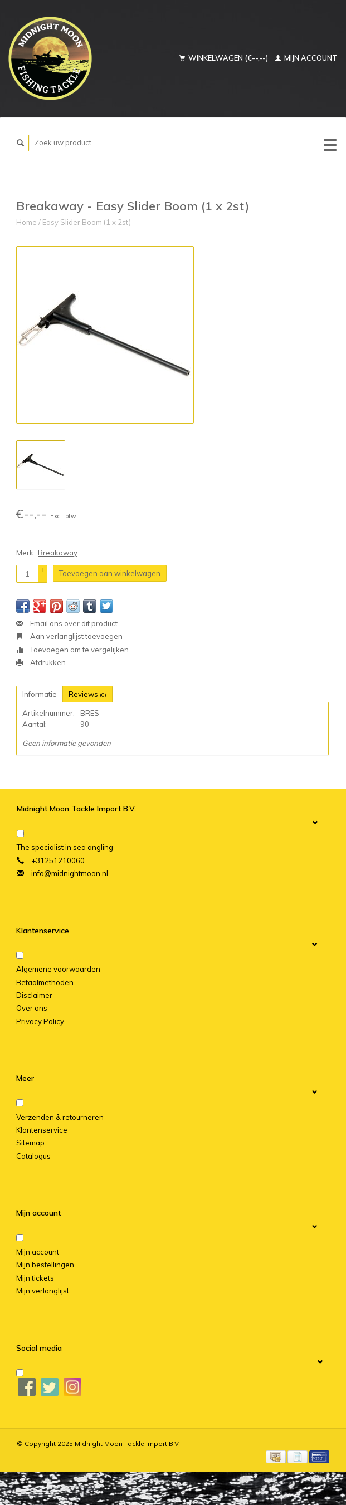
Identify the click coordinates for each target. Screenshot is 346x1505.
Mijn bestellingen (45, 1264)
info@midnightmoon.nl (69, 873)
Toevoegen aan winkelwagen (109, 573)
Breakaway (57, 552)
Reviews (87, 694)
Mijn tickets (35, 1277)
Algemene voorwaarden (58, 969)
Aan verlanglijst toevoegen (69, 636)
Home (26, 222)
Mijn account (306, 57)
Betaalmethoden (45, 982)
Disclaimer (34, 995)
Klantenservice (41, 1129)
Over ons (31, 1008)
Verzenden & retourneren (60, 1117)
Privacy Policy (40, 1021)
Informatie (39, 694)
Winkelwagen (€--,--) (224, 57)
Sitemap (30, 1142)
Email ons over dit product (67, 623)
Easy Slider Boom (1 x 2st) (86, 222)
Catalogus (33, 1156)
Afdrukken (41, 662)
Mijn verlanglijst (42, 1290)
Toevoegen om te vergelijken (72, 649)
